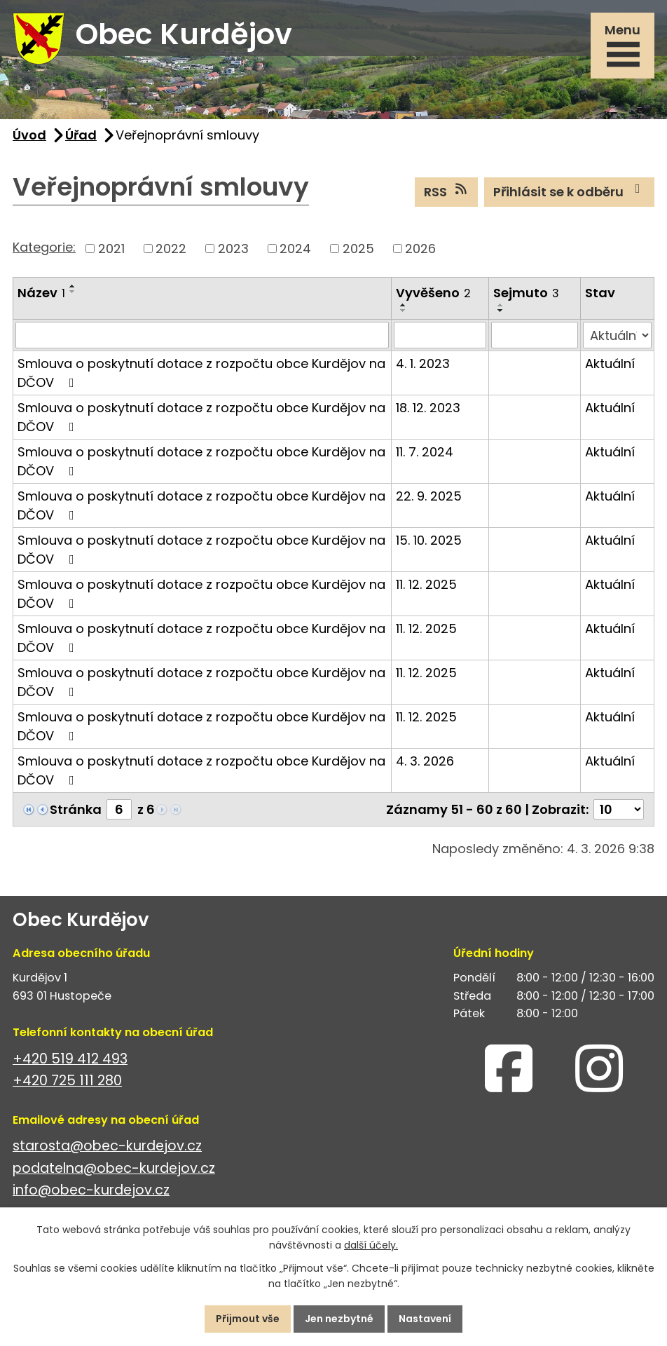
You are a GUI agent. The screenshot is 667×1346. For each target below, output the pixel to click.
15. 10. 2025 (429, 540)
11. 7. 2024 (424, 452)
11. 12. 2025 (426, 584)
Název (41, 292)
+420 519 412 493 (70, 1058)
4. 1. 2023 (423, 363)
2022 (171, 248)
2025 (358, 248)
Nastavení (425, 1319)
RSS (446, 191)
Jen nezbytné (339, 1319)
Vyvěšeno (433, 292)
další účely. (371, 1246)
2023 (233, 248)
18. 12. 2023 (428, 407)
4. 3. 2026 (425, 761)
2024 (295, 248)
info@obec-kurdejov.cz (91, 1190)
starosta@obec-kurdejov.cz (107, 1145)
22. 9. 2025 (429, 496)
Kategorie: (44, 247)
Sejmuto (526, 292)
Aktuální (610, 363)
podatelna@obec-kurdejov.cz (114, 1168)
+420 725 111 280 (67, 1080)
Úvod (29, 135)
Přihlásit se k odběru (569, 191)
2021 (111, 248)
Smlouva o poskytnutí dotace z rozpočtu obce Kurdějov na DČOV (201, 373)
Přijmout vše (248, 1319)
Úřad (81, 135)
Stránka (76, 809)
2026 (420, 248)
